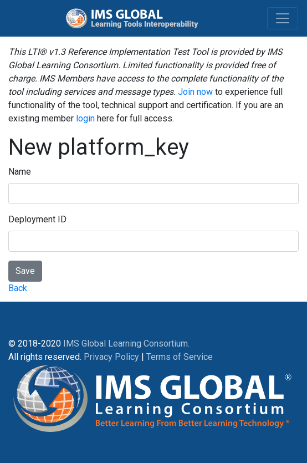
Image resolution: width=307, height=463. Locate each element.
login (85, 118)
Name (19, 171)
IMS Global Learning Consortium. (126, 343)
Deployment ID (37, 219)
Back (17, 288)
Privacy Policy (111, 357)
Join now (195, 92)
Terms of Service (179, 357)
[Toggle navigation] (282, 18)
